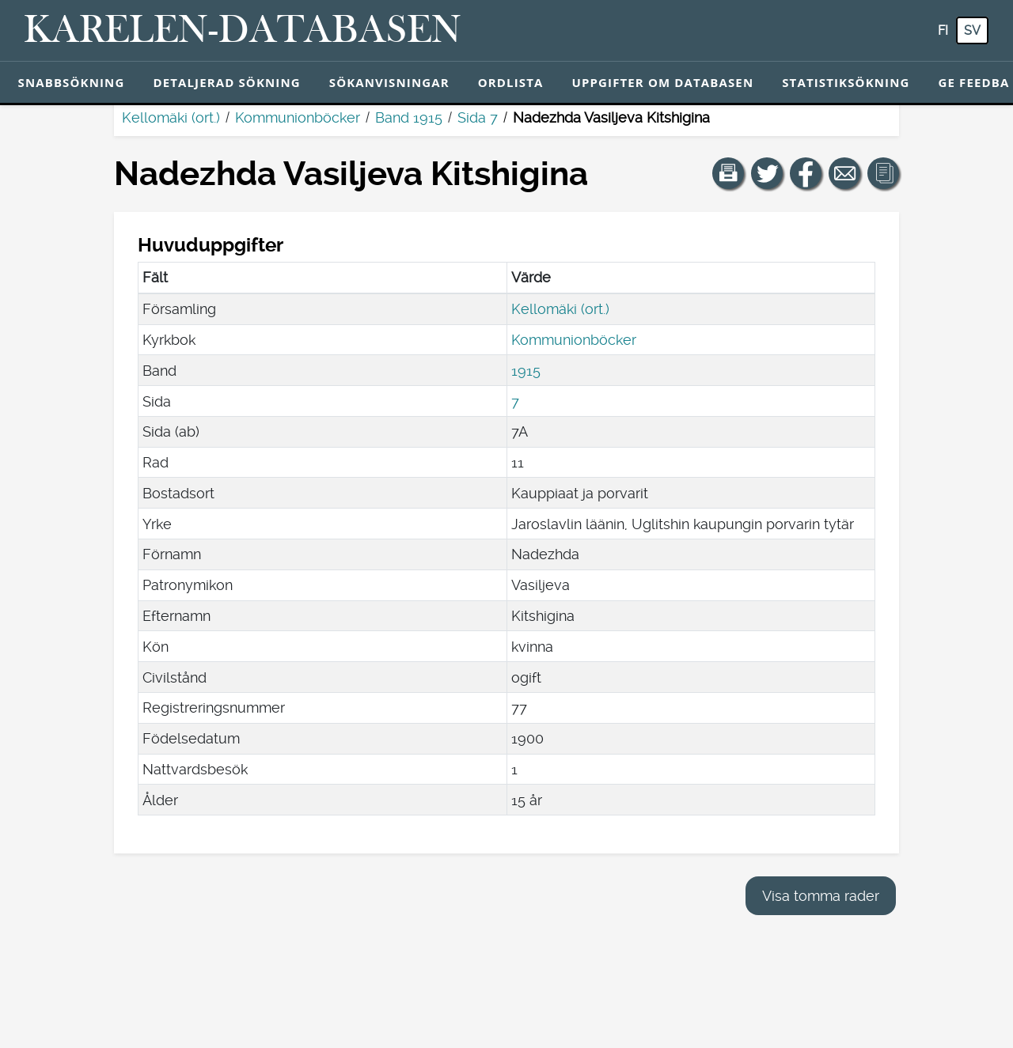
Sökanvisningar (389, 82)
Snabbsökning (71, 82)
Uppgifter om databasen (662, 82)
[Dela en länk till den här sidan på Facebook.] (805, 173)
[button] (728, 173)
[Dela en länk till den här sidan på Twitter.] (767, 173)
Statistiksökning (845, 82)
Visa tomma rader (820, 895)
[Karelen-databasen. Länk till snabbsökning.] (242, 31)
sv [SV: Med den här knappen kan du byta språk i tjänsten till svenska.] (972, 30)
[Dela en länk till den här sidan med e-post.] (844, 173)
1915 (526, 370)
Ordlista (511, 82)
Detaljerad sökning (226, 82)
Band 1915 (408, 117)
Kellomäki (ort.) (171, 117)
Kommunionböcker (297, 117)
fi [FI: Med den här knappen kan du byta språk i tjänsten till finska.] (943, 30)
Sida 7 (477, 117)
